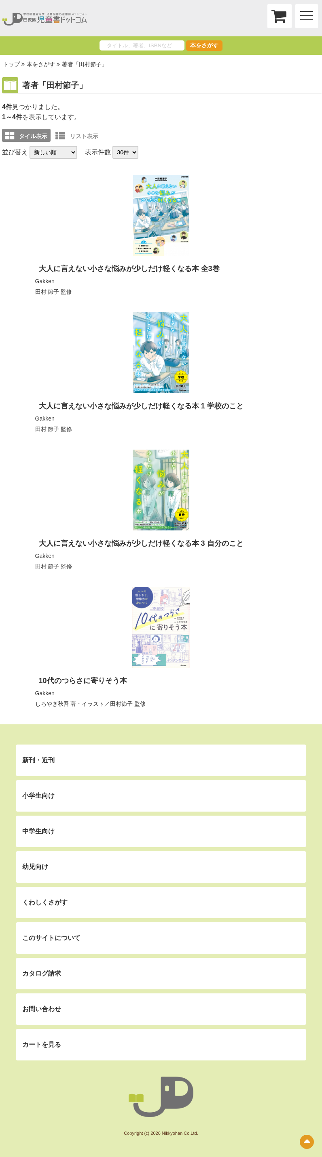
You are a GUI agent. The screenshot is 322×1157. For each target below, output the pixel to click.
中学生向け (38, 831)
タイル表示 (26, 135)
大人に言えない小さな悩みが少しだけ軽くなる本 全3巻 (129, 269)
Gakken (45, 281)
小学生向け (38, 795)
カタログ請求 (41, 973)
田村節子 (121, 704)
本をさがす (204, 45)
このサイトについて (51, 937)
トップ (11, 64)
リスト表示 (76, 135)
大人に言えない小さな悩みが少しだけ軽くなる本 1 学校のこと (141, 406)
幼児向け (35, 866)
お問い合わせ (41, 1009)
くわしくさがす (45, 902)
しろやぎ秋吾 (52, 704)
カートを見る (41, 1044)
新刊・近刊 (38, 760)
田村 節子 (47, 291)
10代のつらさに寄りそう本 (83, 681)
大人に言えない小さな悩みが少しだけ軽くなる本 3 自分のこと (141, 543)
